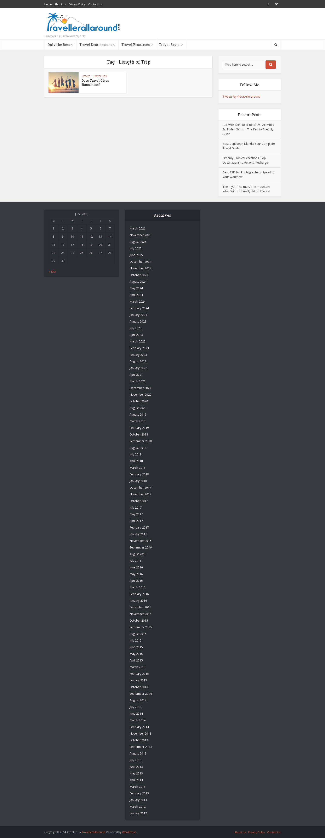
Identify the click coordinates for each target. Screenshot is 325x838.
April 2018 (136, 461)
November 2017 (140, 494)
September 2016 (141, 547)
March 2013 (138, 787)
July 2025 (136, 248)
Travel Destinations (95, 44)
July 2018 (136, 454)
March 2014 (138, 720)
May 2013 (136, 773)
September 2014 (141, 694)
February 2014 (139, 727)
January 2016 (138, 600)
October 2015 (139, 620)
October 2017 (139, 501)
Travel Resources (135, 44)
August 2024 (138, 281)
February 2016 (139, 594)
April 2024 (136, 295)
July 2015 (136, 640)
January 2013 (138, 800)
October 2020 (139, 401)
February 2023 (139, 348)
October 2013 (139, 740)
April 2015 (136, 660)
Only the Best (58, 44)
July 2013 (136, 760)
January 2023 (138, 355)
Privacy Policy (77, 4)
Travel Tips (100, 76)
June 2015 (136, 647)
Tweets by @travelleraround (241, 96)
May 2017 (136, 514)
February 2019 (139, 428)
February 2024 (139, 308)
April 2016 (136, 581)
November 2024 (140, 268)
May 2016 (136, 574)
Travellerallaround (93, 832)
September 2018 (141, 441)
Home (48, 4)
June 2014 (136, 713)
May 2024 (136, 288)
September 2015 (141, 627)
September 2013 (141, 747)
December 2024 (140, 262)
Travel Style (169, 44)
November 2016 (140, 541)
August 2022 (138, 361)
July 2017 (136, 507)
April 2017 (136, 521)
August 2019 (138, 414)
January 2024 (138, 315)
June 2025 (136, 255)
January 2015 (138, 680)
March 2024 (138, 301)
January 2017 (138, 534)
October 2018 (139, 434)
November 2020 (140, 394)
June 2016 (136, 567)
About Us (60, 4)
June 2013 (136, 767)
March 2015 (138, 667)
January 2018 (138, 481)
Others (86, 76)
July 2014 (136, 707)
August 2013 (138, 753)
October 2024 (139, 275)
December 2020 (140, 388)
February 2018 (139, 474)
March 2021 (138, 381)
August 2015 (138, 634)
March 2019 (138, 421)
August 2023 (138, 321)
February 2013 (139, 793)
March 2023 (138, 341)
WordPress (129, 832)
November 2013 (140, 733)
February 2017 (139, 527)
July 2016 (136, 561)
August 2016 (138, 554)
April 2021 (136, 375)
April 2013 (136, 780)
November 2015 (140, 614)
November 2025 (140, 235)
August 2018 (138, 448)
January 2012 (138, 813)
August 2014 (138, 700)
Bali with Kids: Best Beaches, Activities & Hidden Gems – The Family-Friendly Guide (248, 129)
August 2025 (138, 242)
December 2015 (140, 607)
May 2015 (136, 654)
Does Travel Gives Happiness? (95, 82)
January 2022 (138, 368)
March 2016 (138, 587)
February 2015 (139, 674)
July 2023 (136, 328)
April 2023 (136, 335)
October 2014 (139, 687)
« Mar (52, 272)
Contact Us (95, 4)
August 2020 (138, 408)
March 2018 (138, 468)
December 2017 (140, 488)
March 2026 (138, 228)
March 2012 (138, 807)
